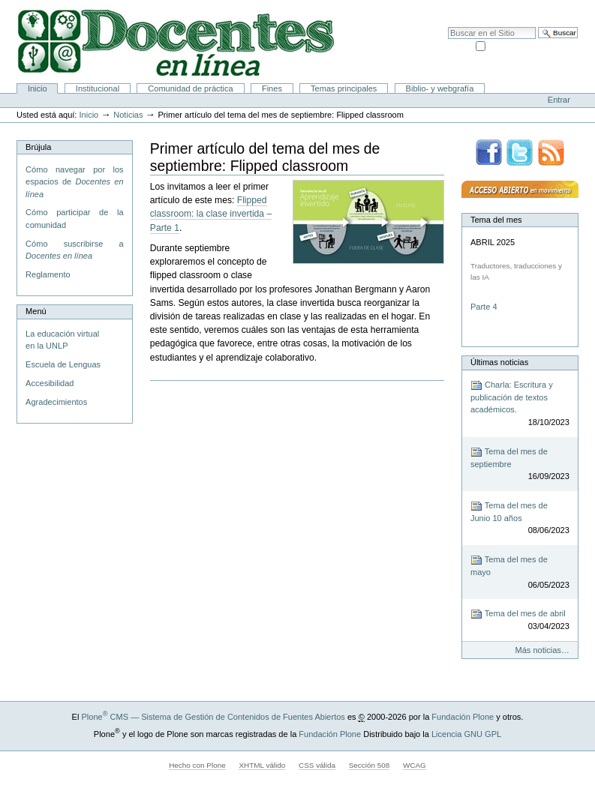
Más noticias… (542, 650)
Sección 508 (369, 765)
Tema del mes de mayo (519, 572)
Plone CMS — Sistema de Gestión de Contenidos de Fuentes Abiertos (212, 716)
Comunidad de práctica (190, 88)
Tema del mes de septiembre (519, 464)
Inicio (37, 88)
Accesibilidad (551, 7)
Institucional (97, 88)
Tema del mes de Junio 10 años (519, 518)
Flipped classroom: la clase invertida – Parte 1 (211, 213)
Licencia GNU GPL (466, 734)
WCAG (414, 765)
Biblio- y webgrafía (440, 88)
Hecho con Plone (197, 765)
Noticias (128, 114)
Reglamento (48, 274)
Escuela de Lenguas (63, 364)
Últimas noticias (499, 362)
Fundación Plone (462, 716)
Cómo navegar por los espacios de (74, 182)
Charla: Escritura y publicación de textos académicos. (519, 404)
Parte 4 (485, 306)
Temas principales (344, 88)
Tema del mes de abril (519, 620)
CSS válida (317, 765)
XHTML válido (262, 765)
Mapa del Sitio (493, 7)
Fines (272, 88)
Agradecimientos (56, 401)
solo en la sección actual (533, 44)
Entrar (559, 99)
